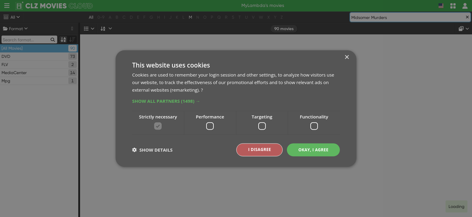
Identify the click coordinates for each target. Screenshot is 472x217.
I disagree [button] (258, 150)
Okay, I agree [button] (312, 150)
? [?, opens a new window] (202, 89)
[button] (236, 100)
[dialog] (236, 108)
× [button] (346, 57)
